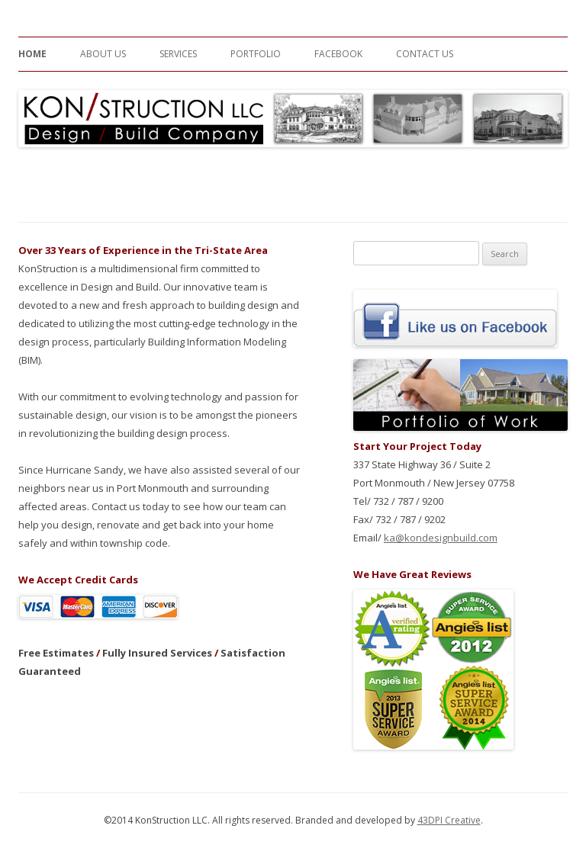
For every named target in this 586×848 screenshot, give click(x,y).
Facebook (338, 53)
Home (32, 53)
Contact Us (424, 53)
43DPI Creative (449, 820)
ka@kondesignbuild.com (440, 537)
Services (178, 53)
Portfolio (255, 53)
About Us (103, 53)
